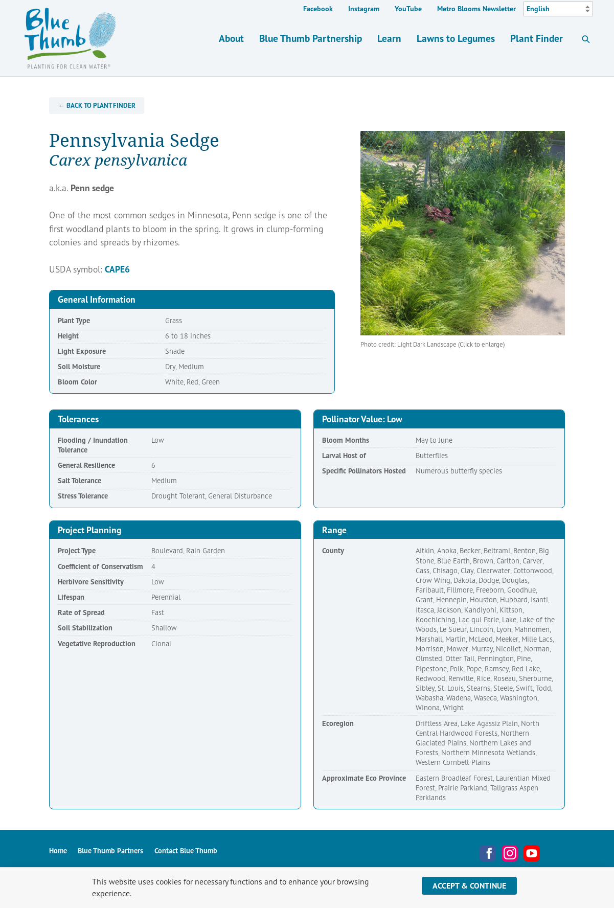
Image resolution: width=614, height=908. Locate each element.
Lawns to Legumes (456, 38)
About (231, 38)
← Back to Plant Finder (96, 105)
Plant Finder (536, 38)
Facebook (318, 8)
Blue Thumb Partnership (310, 38)
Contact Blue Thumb (185, 850)
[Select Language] (558, 9)
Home (58, 850)
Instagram (363, 8)
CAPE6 (117, 269)
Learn (389, 38)
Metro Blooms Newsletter (476, 8)
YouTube (408, 8)
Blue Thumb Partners (110, 850)
